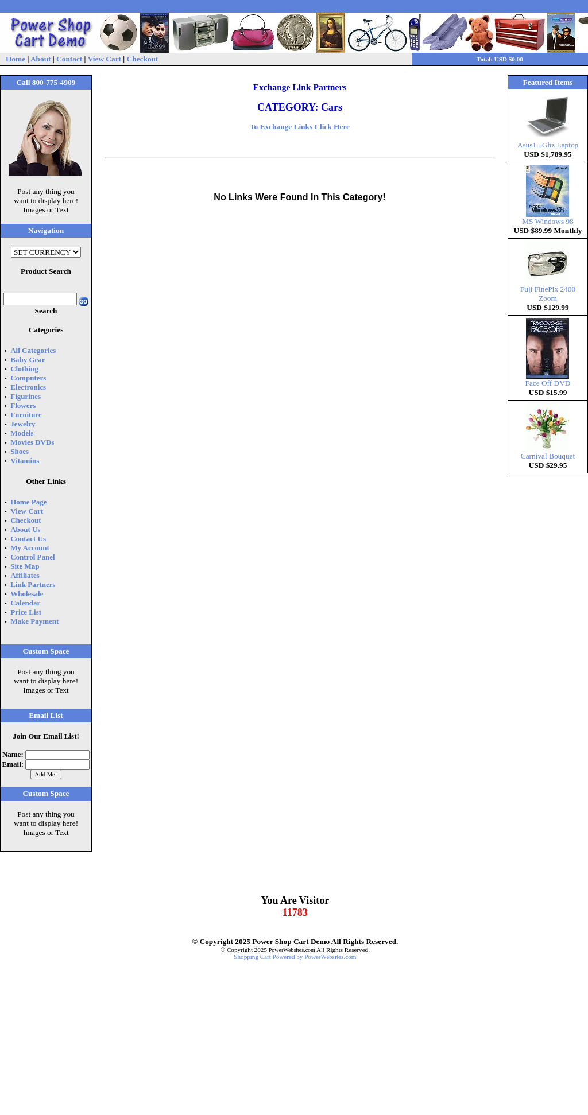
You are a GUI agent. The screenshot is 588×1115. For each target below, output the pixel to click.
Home (15, 59)
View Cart (104, 59)
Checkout (142, 59)
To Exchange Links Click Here (300, 126)
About (40, 59)
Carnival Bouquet (548, 452)
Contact (69, 59)
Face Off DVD (548, 379)
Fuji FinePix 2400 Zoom (547, 290)
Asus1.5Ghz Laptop (548, 141)
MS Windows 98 (548, 218)
